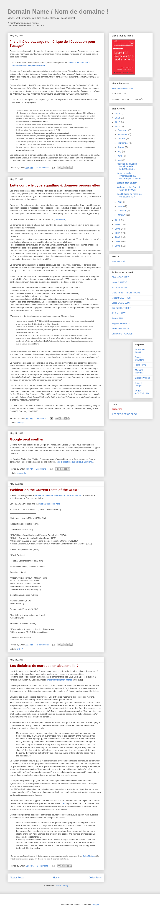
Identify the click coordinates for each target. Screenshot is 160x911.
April (120, 202)
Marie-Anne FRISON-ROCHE (126, 292)
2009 (117, 224)
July (120, 151)
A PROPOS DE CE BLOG (124, 414)
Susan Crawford (139, 358)
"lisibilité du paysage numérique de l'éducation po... (127, 166)
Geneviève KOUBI (121, 328)
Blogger (95, 904)
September (123, 143)
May (120, 160)
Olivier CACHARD (120, 277)
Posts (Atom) (62, 885)
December (123, 130)
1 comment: (41, 418)
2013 (117, 117)
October (122, 138)
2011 (117, 126)
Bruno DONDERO (120, 287)
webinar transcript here (49, 504)
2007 (117, 233)
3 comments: (43, 866)
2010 (117, 220)
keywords (21, 473)
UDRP (20, 649)
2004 (117, 246)
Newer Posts (17, 877)
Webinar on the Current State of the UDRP (44, 490)
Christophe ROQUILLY (123, 333)
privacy (20, 422)
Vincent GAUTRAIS (121, 298)
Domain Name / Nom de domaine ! (58, 11)
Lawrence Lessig (140, 350)
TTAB (62, 803)
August (121, 147)
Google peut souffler (27, 439)
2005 (117, 241)
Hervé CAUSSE (119, 282)
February (122, 210)
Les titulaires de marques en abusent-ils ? (44, 666)
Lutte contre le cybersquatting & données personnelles (55, 185)
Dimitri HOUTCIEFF (121, 308)
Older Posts (95, 877)
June (120, 156)
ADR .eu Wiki (118, 261)
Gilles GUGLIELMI (121, 303)
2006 (117, 237)
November (123, 134)
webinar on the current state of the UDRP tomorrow (57, 495)
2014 (117, 113)
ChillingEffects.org (89, 856)
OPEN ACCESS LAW (142, 392)
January (122, 215)
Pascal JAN (117, 318)
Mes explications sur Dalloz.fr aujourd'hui (74, 462)
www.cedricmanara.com (122, 88)
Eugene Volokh (142, 378)
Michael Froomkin (139, 371)
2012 (117, 122)
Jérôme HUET (119, 313)
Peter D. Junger (139, 384)
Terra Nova (140, 365)
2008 (117, 229)
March (121, 206)
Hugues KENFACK (121, 323)
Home (56, 877)
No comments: (42, 167)
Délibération (60, 219)
